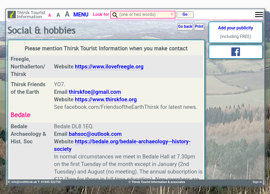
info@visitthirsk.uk (24, 182)
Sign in (257, 182)
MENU (80, 14)
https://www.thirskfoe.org (106, 99)
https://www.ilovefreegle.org (109, 66)
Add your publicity (235, 27)
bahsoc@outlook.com (95, 134)
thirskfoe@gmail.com (95, 92)
